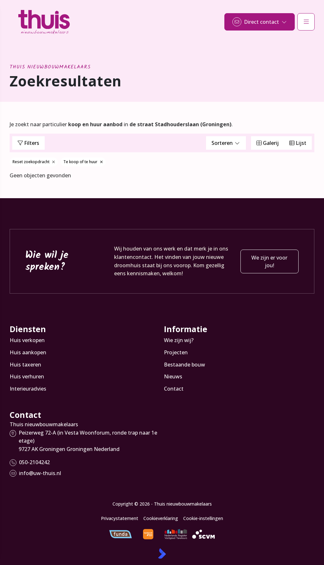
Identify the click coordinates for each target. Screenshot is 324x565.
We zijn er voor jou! (269, 261)
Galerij (267, 142)
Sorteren (226, 142)
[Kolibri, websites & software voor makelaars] (162, 553)
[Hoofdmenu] (306, 22)
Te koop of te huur (83, 161)
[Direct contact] (259, 22)
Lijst (297, 142)
